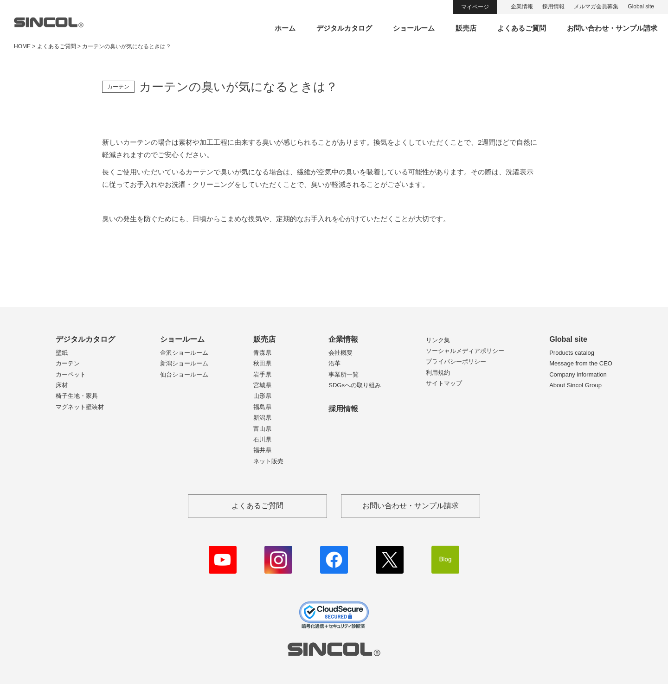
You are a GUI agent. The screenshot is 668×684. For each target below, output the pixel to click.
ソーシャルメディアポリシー (465, 350)
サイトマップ (444, 383)
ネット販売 (268, 461)
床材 (62, 385)
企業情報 (522, 6)
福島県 (262, 406)
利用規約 (438, 372)
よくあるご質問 (521, 28)
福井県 (262, 450)
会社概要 (340, 352)
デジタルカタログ (344, 28)
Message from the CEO (580, 363)
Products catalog (571, 352)
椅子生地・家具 (77, 395)
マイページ (475, 7)
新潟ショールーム (184, 363)
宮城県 (262, 385)
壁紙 (62, 352)
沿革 (334, 363)
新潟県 (262, 417)
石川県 (262, 439)
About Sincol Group (575, 385)
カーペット (71, 374)
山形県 (262, 395)
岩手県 (262, 374)
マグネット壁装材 (80, 406)
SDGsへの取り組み (354, 385)
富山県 (262, 428)
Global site (641, 6)
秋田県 (262, 363)
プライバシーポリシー (456, 361)
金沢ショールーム (184, 352)
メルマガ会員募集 (596, 6)
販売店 (466, 28)
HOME (22, 46)
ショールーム (414, 28)
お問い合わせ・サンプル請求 (612, 28)
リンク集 (438, 340)
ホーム (285, 28)
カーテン (68, 363)
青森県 (262, 352)
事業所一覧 (343, 374)
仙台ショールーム (184, 374)
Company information (578, 374)
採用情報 (553, 6)
